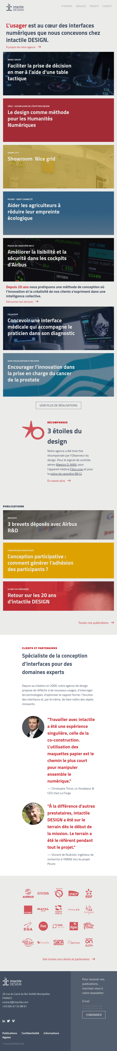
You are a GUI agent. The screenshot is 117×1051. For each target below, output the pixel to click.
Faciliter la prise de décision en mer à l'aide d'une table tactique (39, 71)
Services (81, 6)
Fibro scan (76, 469)
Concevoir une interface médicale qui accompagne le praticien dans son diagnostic (41, 326)
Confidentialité (30, 1033)
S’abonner (94, 1014)
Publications (9, 1033)
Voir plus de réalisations (58, 405)
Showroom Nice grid (31, 159)
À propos (66, 6)
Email (85, 1001)
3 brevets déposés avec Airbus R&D (42, 527)
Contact (107, 6)
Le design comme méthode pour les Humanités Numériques (38, 118)
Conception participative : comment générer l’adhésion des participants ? (40, 562)
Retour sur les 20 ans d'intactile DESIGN (32, 598)
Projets (94, 6)
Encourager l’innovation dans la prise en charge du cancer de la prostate (41, 373)
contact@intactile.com (15, 1002)
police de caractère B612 (66, 473)
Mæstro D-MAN (66, 464)
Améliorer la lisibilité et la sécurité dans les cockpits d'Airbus (37, 258)
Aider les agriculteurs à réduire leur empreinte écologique (34, 211)
